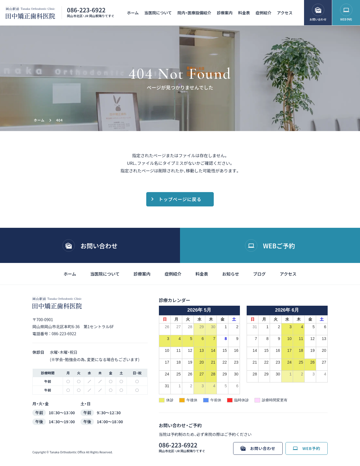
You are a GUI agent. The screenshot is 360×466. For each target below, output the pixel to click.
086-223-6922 (86, 10)
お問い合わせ (318, 19)
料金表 (244, 12)
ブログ (259, 274)
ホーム (133, 12)
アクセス (284, 12)
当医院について (158, 12)
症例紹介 (263, 12)
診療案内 (225, 12)
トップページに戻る (180, 199)
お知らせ (230, 274)
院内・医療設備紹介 (194, 12)
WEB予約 (346, 19)
